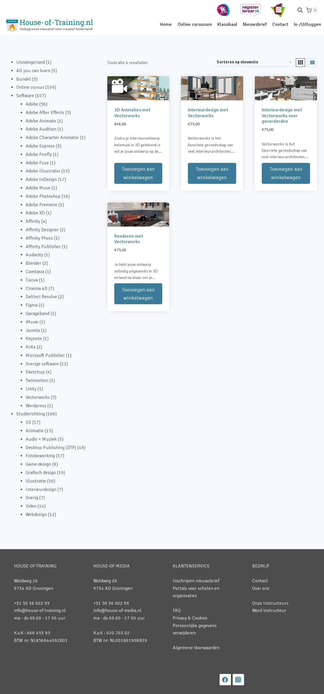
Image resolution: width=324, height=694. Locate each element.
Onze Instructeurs (270, 603)
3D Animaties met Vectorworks (132, 112)
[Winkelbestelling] (254, 62)
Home (166, 24)
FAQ (177, 610)
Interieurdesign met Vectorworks (208, 112)
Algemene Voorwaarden (196, 648)
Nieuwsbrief (255, 24)
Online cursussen (195, 24)
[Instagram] (238, 679)
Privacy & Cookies (190, 618)
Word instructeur (269, 610)
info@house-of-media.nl (117, 610)
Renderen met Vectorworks (128, 239)
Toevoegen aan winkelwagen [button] (138, 173)
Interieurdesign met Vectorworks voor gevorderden (282, 115)
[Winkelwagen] (312, 10)
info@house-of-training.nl (40, 610)
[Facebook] (225, 679)
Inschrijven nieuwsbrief (196, 581)
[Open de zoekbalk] (300, 10)
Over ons (260, 588)
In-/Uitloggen (307, 24)
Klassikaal (227, 24)
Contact (280, 24)
